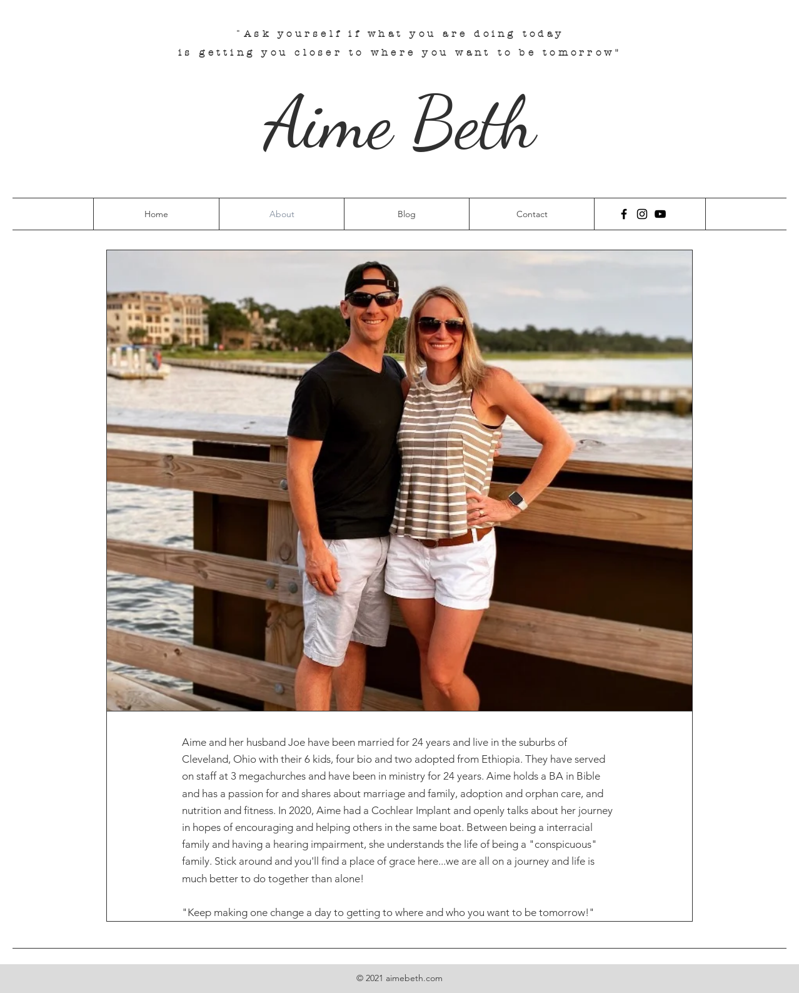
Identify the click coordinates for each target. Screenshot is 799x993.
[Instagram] (642, 214)
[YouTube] (660, 214)
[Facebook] (624, 214)
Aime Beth (399, 122)
